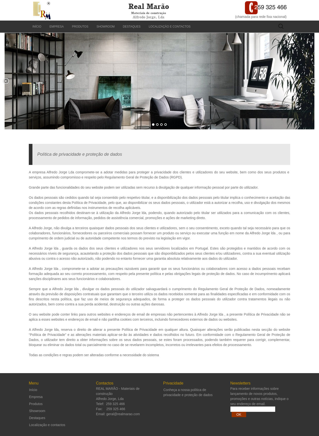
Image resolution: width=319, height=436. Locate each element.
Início (36, 26)
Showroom (106, 26)
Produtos (80, 26)
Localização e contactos (169, 26)
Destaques (131, 26)
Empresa (57, 26)
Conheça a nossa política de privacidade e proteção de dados (188, 392)
